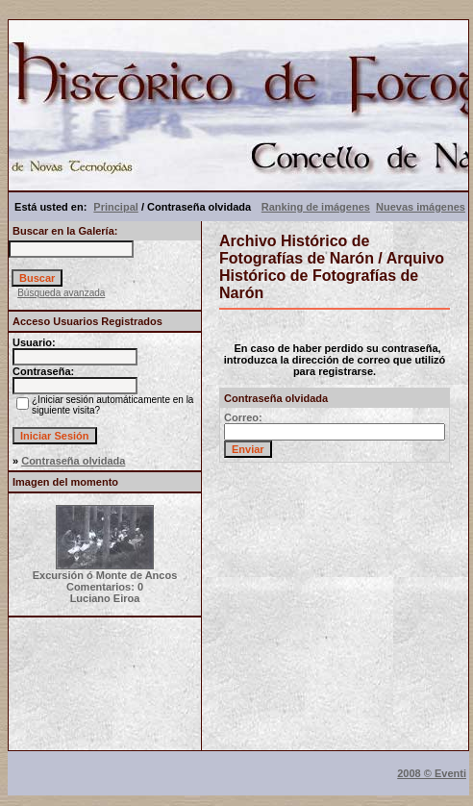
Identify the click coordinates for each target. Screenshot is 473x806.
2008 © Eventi (431, 773)
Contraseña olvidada (73, 460)
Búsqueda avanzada (61, 293)
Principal (115, 207)
